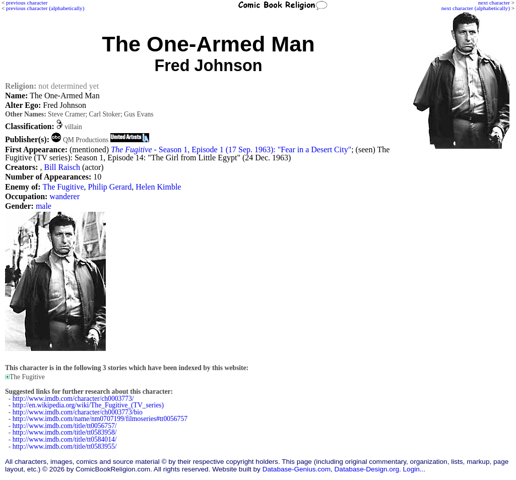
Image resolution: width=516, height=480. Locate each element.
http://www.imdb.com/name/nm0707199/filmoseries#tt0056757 (100, 419)
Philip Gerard (110, 187)
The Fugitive (63, 187)
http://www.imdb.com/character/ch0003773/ (73, 398)
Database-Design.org (367, 469)
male (43, 206)
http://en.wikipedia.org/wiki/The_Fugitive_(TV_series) (88, 405)
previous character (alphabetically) (45, 8)
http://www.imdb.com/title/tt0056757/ (65, 426)
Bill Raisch (62, 167)
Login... (414, 469)
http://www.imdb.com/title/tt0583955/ (65, 446)
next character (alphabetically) (475, 8)
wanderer (64, 196)
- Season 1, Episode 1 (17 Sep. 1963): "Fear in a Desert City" (231, 149)
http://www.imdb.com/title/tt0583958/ (65, 432)
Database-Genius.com (297, 469)
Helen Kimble (158, 187)
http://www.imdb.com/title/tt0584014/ (65, 439)
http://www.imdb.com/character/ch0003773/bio (78, 412)
